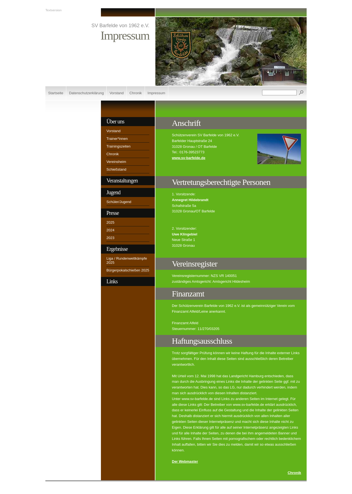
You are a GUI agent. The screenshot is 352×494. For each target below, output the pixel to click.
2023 (110, 238)
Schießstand (116, 169)
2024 (110, 230)
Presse (112, 213)
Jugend (113, 192)
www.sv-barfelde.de (188, 158)
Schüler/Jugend (118, 202)
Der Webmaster (185, 461)
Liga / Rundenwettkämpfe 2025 (126, 260)
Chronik (136, 93)
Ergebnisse (117, 249)
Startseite (55, 93)
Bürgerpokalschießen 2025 (127, 270)
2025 (110, 222)
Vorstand (116, 93)
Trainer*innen (117, 139)
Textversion (53, 10)
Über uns (115, 121)
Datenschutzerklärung (86, 93)
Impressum (156, 93)
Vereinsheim (116, 162)
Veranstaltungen (122, 180)
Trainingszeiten (118, 146)
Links (112, 281)
